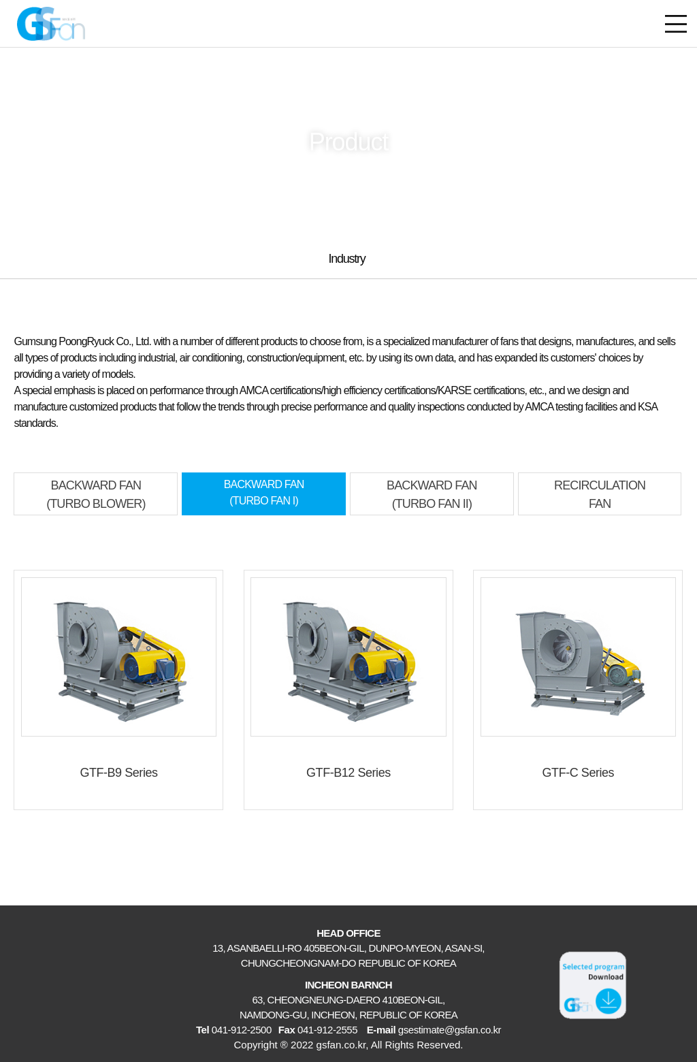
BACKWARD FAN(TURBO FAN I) (264, 492)
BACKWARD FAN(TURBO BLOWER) (95, 495)
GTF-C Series (578, 772)
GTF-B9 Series (118, 772)
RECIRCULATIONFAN (599, 495)
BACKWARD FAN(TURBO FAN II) (432, 495)
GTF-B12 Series (348, 772)
